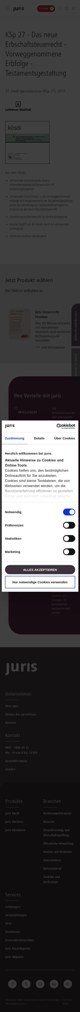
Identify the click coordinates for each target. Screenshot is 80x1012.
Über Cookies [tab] (64, 438)
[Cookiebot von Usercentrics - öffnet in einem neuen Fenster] (57, 426)
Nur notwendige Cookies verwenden (39, 582)
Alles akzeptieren (40, 569)
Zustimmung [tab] (14, 438)
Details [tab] (39, 438)
